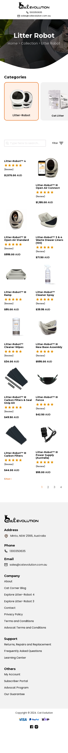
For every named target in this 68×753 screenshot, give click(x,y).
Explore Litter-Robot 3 (19, 601)
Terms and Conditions (19, 621)
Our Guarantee (14, 694)
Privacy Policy (13, 614)
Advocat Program (16, 688)
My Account (12, 674)
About (8, 581)
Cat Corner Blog (15, 588)
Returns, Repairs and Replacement (27, 644)
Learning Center (15, 658)
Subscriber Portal (16, 681)
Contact (10, 608)
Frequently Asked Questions (23, 651)
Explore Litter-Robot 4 (19, 595)
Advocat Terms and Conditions (25, 628)
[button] (55, 143)
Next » (9, 479)
